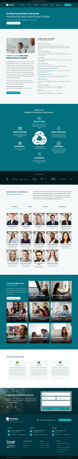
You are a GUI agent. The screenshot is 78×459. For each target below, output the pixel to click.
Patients (36, 5)
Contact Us (25, 447)
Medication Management (45, 445)
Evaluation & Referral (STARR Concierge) (62, 444)
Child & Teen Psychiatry (44, 447)
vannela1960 (39, 365)
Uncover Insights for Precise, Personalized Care (62, 450)
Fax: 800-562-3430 (22, 434)
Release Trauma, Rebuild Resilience (63, 447)
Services (23, 5)
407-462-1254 (28, 88)
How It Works (26, 443)
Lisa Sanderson (60, 365)
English (58, 5)
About (30, 5)
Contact (52, 4)
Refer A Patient (45, 4)
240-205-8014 (36, 434)
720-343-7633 (58, 434)
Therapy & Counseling (44, 443)
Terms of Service (68, 457)
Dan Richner (17, 365)
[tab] (14, 206)
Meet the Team (26, 445)
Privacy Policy (61, 457)
